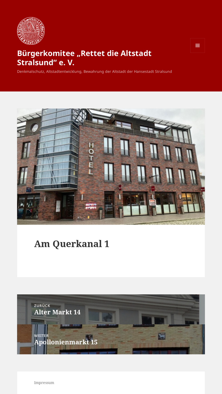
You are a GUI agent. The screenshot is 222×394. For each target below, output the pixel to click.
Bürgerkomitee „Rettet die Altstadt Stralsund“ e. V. (84, 57)
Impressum (44, 382)
